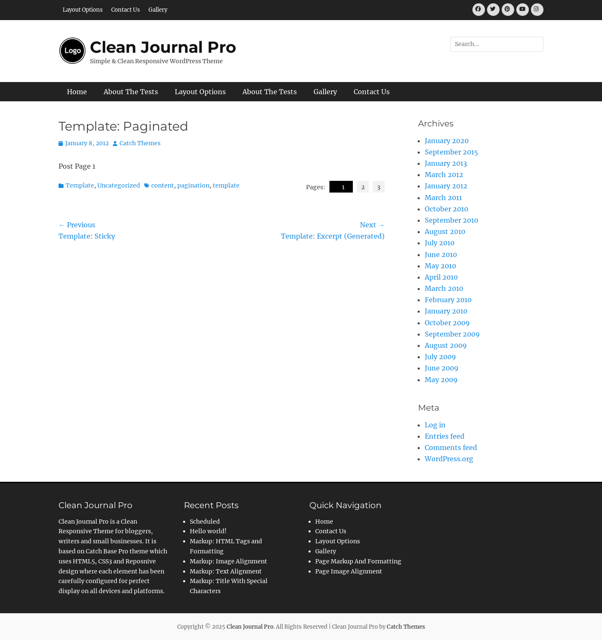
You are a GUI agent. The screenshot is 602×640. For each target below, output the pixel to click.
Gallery (157, 9)
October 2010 (446, 209)
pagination (193, 185)
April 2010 (441, 277)
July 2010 (439, 243)
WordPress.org (449, 459)
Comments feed (451, 447)
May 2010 (440, 266)
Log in (435, 425)
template (226, 185)
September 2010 (451, 220)
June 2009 (442, 368)
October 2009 (447, 323)
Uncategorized (118, 185)
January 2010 (446, 311)
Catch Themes (140, 143)
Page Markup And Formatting (358, 561)
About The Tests (131, 91)
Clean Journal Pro (163, 47)
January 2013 (446, 163)
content (162, 185)
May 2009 (441, 379)
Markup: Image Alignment (228, 561)
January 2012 (446, 186)
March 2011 (443, 197)
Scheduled (205, 521)
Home (77, 91)
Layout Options (83, 9)
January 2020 (447, 140)
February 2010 (448, 300)
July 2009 (440, 356)
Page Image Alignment (348, 571)
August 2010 (445, 231)
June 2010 (441, 254)
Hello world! (208, 531)
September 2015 (451, 152)
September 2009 (452, 334)
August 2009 (446, 345)
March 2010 (444, 288)
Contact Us (125, 9)
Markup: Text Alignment (226, 571)
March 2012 (444, 174)
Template (80, 185)
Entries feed (444, 436)
